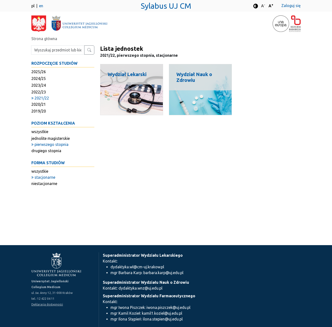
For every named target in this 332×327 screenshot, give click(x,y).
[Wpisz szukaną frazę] (57, 50)
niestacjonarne (44, 183)
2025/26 (38, 72)
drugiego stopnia (46, 151)
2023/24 (38, 85)
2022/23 (38, 92)
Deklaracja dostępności (47, 304)
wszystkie (39, 131)
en (41, 6)
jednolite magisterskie (50, 138)
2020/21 (38, 104)
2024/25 (38, 78)
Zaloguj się (291, 5)
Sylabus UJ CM (166, 5)
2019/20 (38, 111)
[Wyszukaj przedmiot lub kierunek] (89, 50)
